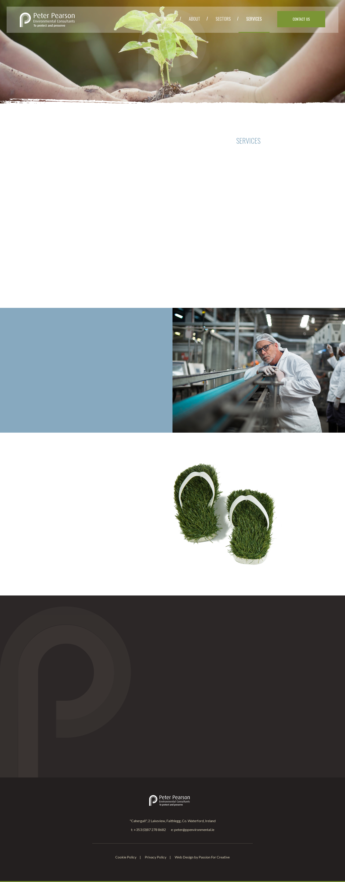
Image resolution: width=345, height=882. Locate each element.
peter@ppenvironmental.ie (194, 829)
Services (254, 18)
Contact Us (301, 19)
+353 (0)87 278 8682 (150, 829)
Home (168, 18)
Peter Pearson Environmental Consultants (47, 20)
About (194, 18)
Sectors (223, 18)
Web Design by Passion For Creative (202, 857)
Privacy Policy (155, 857)
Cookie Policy (125, 857)
